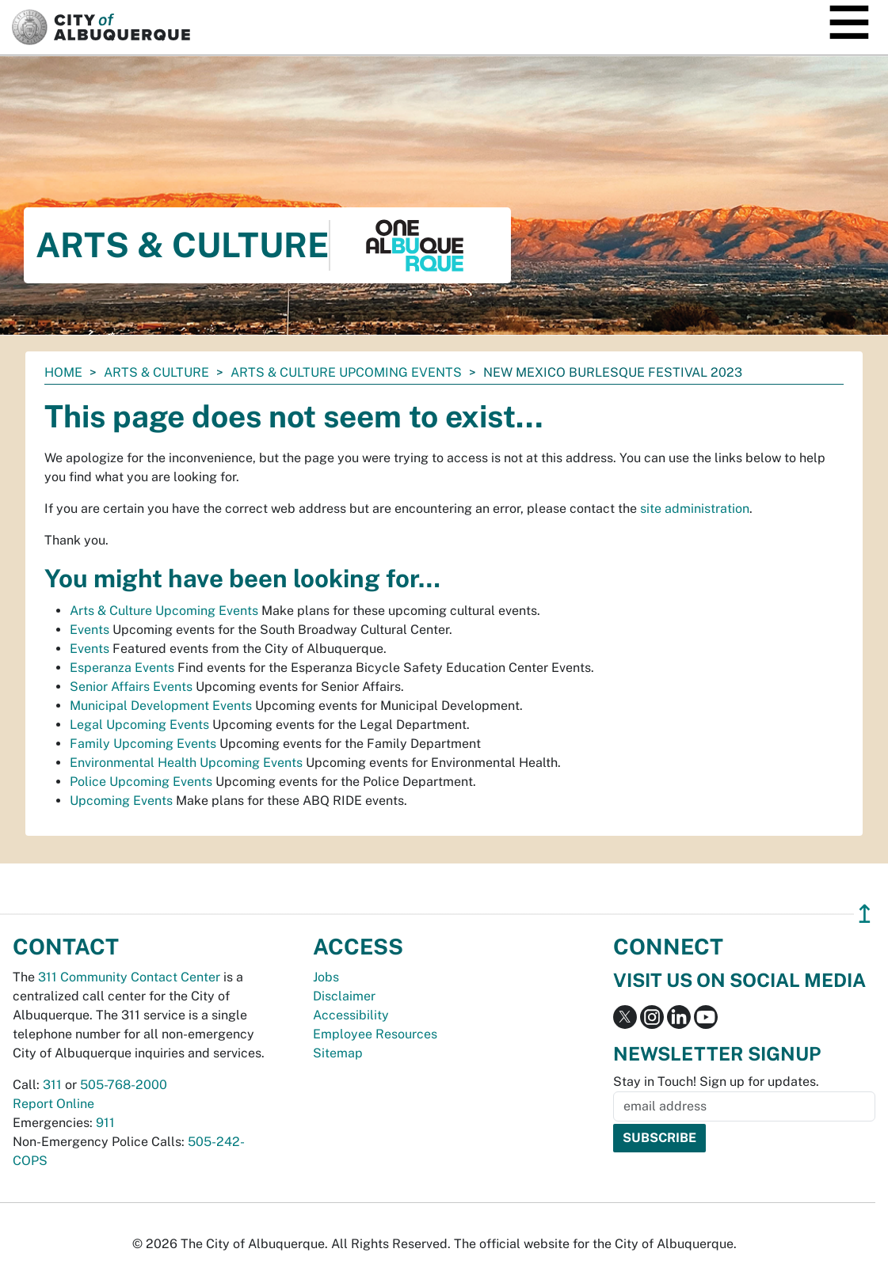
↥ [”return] (864, 913)
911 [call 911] (105, 1122)
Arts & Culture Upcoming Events (346, 372)
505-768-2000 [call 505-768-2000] (123, 1084)
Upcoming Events (121, 800)
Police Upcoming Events (141, 781)
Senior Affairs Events (131, 686)
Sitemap (338, 1053)
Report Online (53, 1103)
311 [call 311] (52, 1084)
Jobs (326, 977)
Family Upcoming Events (143, 743)
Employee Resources (375, 1034)
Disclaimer (344, 996)
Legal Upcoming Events (139, 724)
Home (63, 372)
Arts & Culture (156, 372)
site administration (694, 508)
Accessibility (351, 1015)
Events (89, 629)
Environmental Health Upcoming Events (186, 762)
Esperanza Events (122, 667)
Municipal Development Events (161, 705)
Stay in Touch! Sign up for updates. (716, 1081)
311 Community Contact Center (129, 977)
